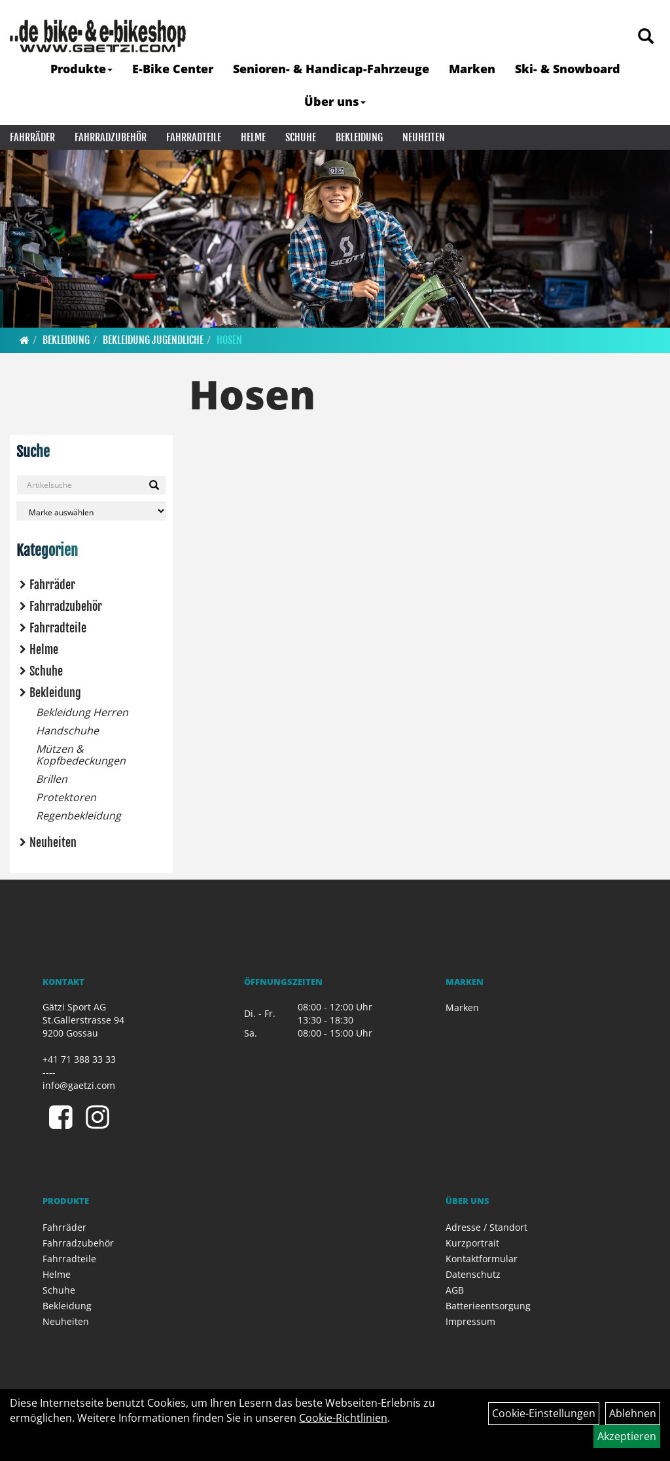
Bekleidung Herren (82, 712)
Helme (253, 137)
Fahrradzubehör (111, 137)
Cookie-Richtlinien (343, 1418)
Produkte (81, 69)
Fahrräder (32, 137)
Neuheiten (423, 137)
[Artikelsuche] (646, 37)
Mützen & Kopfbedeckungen (81, 755)
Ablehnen (632, 1413)
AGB (455, 1290)
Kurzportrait (472, 1243)
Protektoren (66, 797)
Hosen (229, 340)
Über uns (335, 101)
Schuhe (300, 137)
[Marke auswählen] (91, 511)
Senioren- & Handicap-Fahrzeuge (331, 69)
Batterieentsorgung (488, 1305)
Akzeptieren (626, 1436)
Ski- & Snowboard (567, 69)
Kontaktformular (482, 1258)
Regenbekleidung (78, 815)
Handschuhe (67, 730)
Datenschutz (473, 1274)
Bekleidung (359, 137)
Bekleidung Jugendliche (153, 340)
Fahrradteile (193, 137)
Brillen (51, 779)
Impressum (470, 1321)
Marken (472, 69)
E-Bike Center (172, 69)
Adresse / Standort (486, 1227)
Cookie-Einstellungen (543, 1413)
